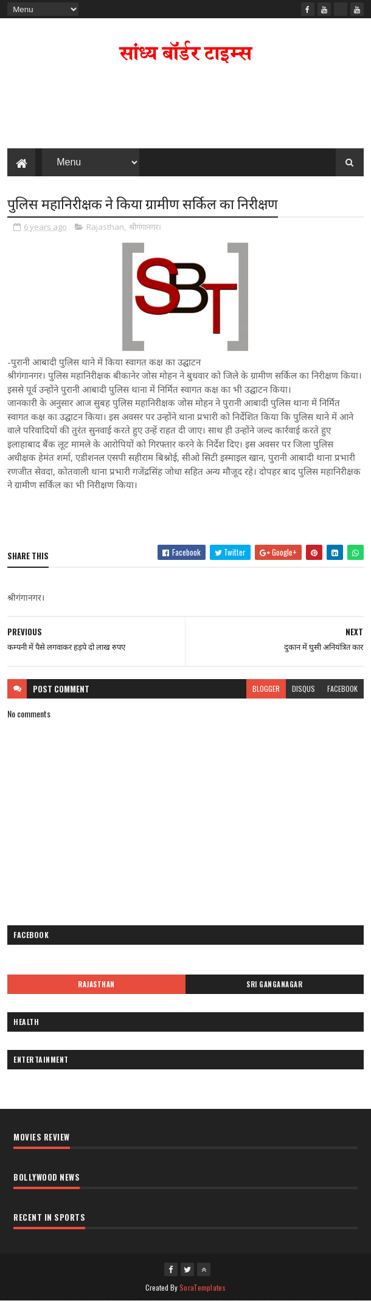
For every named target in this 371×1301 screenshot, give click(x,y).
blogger (266, 688)
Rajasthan (105, 226)
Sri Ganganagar (274, 984)
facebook (342, 688)
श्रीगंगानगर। (145, 226)
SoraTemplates (202, 1287)
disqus (303, 688)
